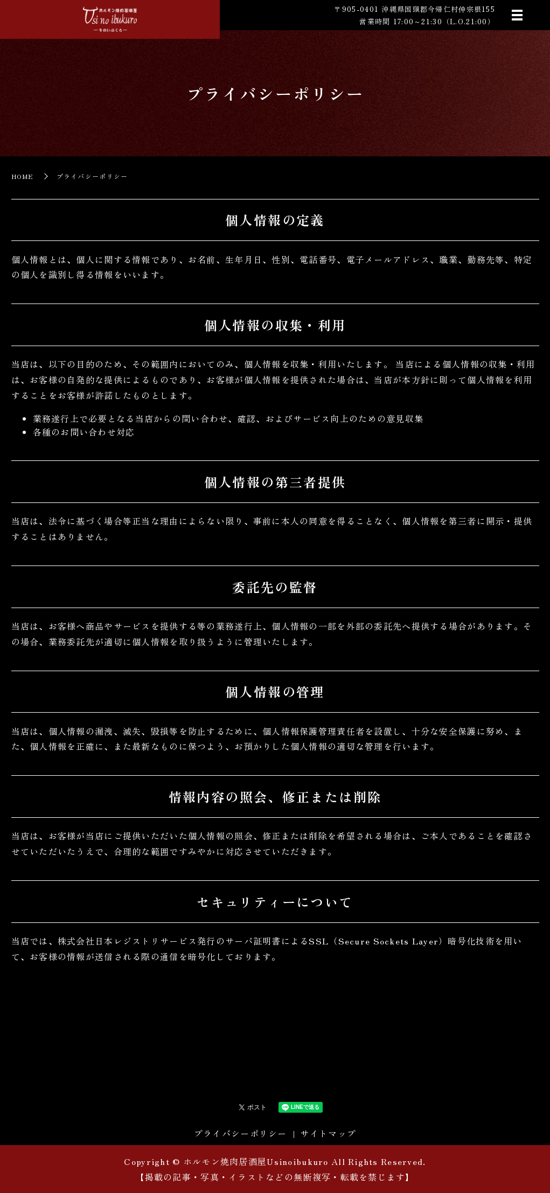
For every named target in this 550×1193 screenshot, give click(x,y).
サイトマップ (328, 1133)
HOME (22, 176)
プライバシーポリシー (240, 1133)
